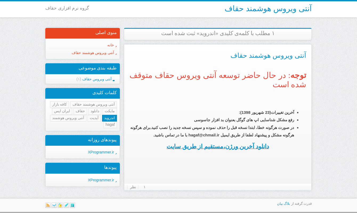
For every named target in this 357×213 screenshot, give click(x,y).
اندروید (109, 118)
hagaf (110, 124)
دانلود (95, 111)
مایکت (110, 111)
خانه (110, 45)
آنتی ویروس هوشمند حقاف (268, 8)
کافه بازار (59, 104)
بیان (280, 204)
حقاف (80, 111)
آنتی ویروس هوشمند (68, 118)
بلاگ (287, 204)
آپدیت (94, 118)
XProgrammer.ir (101, 152)
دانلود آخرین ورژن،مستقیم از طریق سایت (218, 146)
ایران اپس (62, 111)
